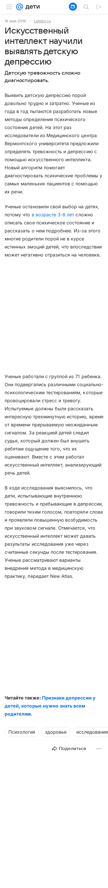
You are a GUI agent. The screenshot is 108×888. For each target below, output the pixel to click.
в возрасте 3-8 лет (53, 214)
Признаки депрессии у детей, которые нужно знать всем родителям (50, 706)
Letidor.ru (42, 21)
